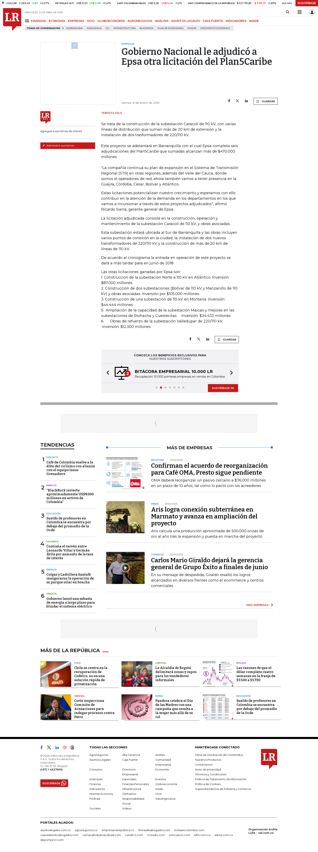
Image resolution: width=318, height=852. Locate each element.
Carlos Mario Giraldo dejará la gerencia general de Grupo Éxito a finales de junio (209, 564)
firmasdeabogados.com (154, 830)
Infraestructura (124, 28)
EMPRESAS (76, 21)
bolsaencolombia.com (189, 830)
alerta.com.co (224, 835)
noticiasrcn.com (179, 835)
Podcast (94, 798)
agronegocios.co (86, 830)
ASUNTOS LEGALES (185, 21)
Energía (51, 569)
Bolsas (241, 662)
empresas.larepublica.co (118, 830)
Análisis (160, 754)
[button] (106, 373)
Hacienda (52, 541)
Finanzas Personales (135, 784)
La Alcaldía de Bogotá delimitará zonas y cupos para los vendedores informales (176, 674)
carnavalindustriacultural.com (102, 835)
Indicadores (97, 789)
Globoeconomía (166, 784)
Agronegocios (98, 754)
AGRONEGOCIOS (140, 21)
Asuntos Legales (100, 759)
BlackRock (147, 28)
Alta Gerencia (131, 754)
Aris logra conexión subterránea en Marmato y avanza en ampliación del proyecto (204, 516)
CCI (107, 28)
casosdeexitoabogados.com (59, 835)
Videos (126, 808)
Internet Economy (101, 793)
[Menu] (28, 21)
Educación (53, 513)
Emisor (192, 28)
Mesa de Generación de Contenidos (219, 754)
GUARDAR (265, 101)
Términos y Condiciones (210, 774)
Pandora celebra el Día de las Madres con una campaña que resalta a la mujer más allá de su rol (174, 709)
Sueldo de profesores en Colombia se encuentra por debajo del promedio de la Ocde (68, 524)
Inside (159, 789)
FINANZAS (38, 21)
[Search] (287, 12)
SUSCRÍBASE (307, 3)
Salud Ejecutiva (165, 798)
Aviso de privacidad (208, 769)
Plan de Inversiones (171, 28)
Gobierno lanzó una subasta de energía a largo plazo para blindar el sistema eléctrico (70, 602)
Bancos (51, 485)
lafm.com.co (202, 835)
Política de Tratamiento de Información (220, 779)
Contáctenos (203, 764)
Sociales (95, 808)
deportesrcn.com (52, 839)
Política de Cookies (208, 784)
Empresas (95, 779)
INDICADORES (236, 21)
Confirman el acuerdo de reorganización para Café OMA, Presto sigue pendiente (209, 469)
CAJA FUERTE (213, 21)
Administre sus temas (58, 145)
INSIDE (254, 21)
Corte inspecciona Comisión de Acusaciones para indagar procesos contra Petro (94, 709)
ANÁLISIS (161, 21)
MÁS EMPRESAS (257, 604)
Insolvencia (94, 28)
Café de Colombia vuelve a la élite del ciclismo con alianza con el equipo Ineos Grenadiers (70, 468)
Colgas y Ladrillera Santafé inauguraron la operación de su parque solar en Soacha (70, 578)
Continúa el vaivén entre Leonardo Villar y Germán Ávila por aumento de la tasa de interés (69, 552)
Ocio (158, 793)
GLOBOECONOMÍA (111, 21)
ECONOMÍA (57, 21)
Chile (77, 662)
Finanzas (95, 784)
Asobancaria (74, 28)
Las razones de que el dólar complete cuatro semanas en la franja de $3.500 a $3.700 (255, 674)
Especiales (129, 779)
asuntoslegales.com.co (55, 830)
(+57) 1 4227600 (51, 769)
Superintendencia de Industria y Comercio (223, 789)
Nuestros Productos (208, 759)
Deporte (52, 457)
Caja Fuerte (130, 759)
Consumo (95, 769)
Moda (159, 696)
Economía (162, 769)
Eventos (160, 779)
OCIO (91, 21)
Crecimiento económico (215, 28)
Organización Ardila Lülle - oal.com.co (262, 831)
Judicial (79, 696)
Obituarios (129, 793)
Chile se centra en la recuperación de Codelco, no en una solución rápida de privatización (90, 676)
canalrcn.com (134, 835)
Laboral (160, 662)
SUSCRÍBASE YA (223, 388)
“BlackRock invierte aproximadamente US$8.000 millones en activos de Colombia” (70, 496)
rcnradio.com (156, 835)
